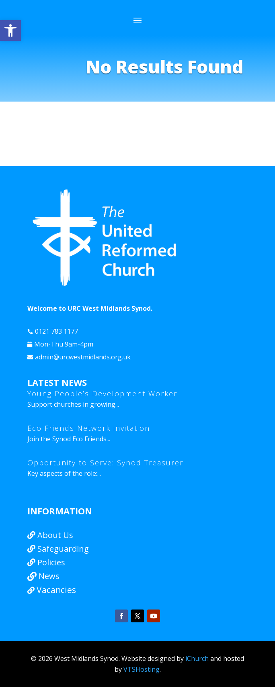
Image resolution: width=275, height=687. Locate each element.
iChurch (197, 658)
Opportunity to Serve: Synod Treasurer (105, 462)
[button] (10, 30)
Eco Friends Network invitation (88, 428)
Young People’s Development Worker (102, 393)
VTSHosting (141, 669)
